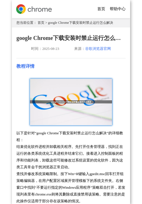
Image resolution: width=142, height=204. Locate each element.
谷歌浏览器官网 (98, 49)
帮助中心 (118, 9)
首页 (101, 9)
